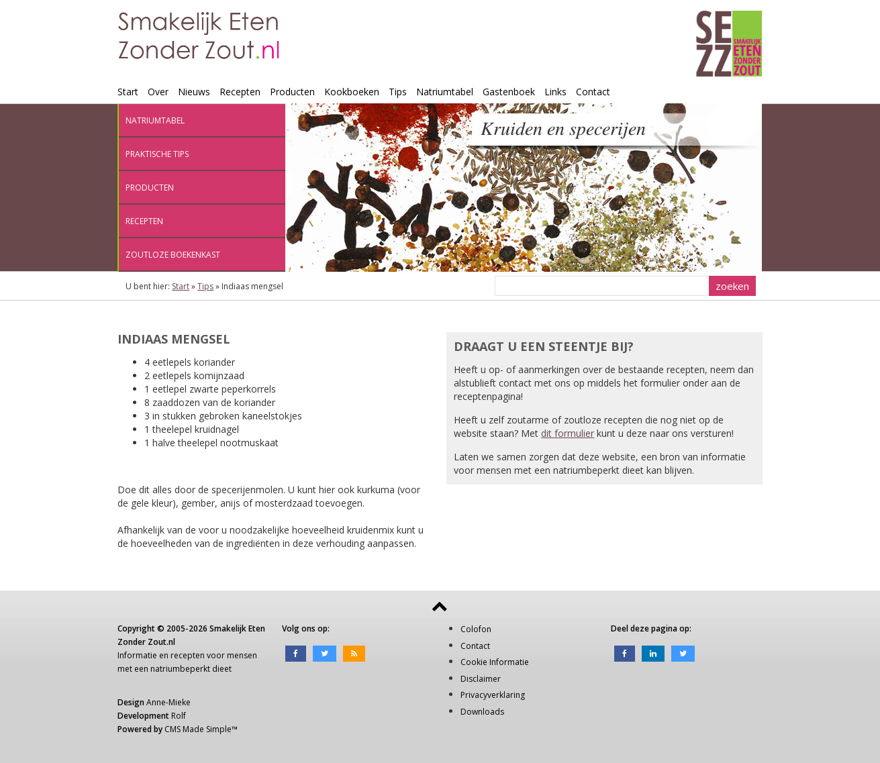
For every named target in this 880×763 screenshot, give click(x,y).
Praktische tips (157, 154)
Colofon (475, 629)
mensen (242, 655)
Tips (398, 91)
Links (555, 91)
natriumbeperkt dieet (191, 668)
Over (158, 91)
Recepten (239, 91)
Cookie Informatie (494, 662)
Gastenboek (509, 91)
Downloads (482, 711)
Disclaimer (480, 678)
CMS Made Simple (198, 729)
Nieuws (194, 91)
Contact (593, 91)
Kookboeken (351, 91)
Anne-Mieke (168, 702)
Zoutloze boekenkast (173, 254)
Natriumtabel (444, 91)
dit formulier (567, 433)
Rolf (178, 715)
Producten (292, 91)
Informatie (137, 655)
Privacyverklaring (492, 695)
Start (127, 91)
